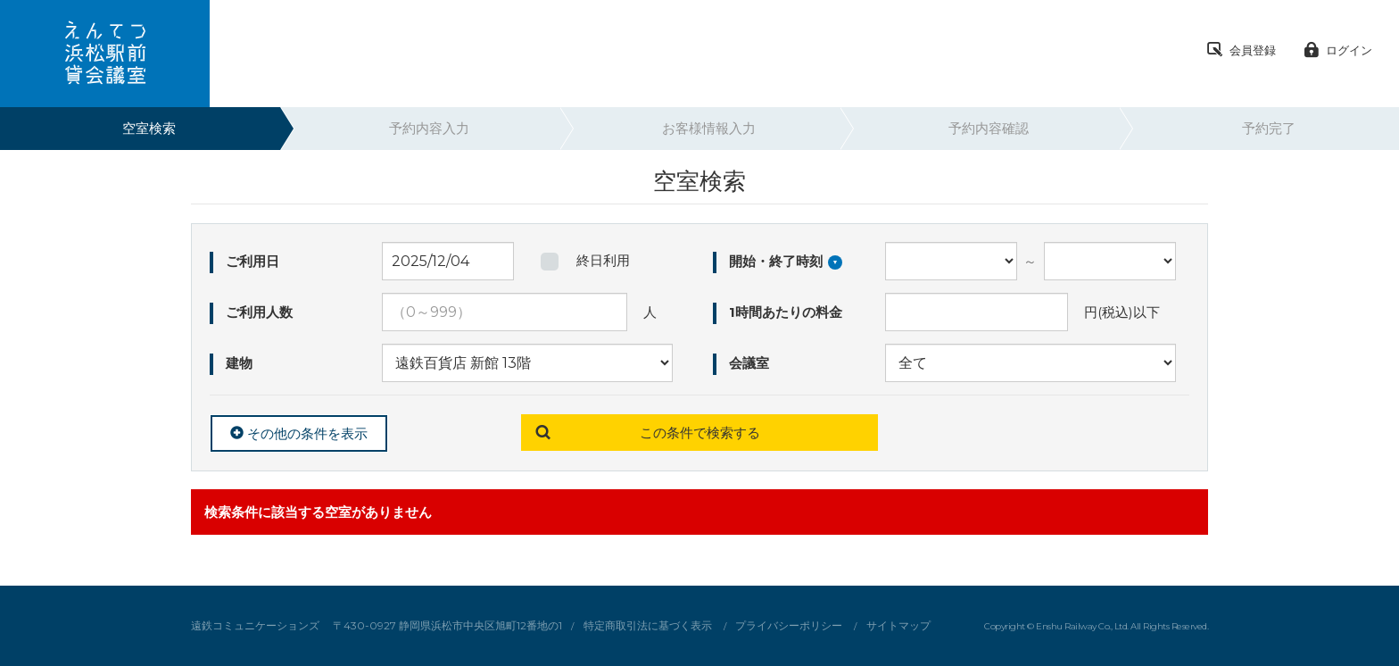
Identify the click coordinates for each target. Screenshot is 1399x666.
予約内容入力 (429, 128)
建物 (237, 362)
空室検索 (149, 128)
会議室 (747, 362)
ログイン (1337, 51)
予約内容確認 (988, 128)
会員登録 (1241, 51)
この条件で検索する (700, 432)
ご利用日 (250, 261)
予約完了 (1269, 128)
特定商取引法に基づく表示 (648, 625)
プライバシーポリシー (788, 625)
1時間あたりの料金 (783, 312)
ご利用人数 (257, 312)
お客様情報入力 (709, 128)
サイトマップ (898, 625)
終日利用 (603, 260)
